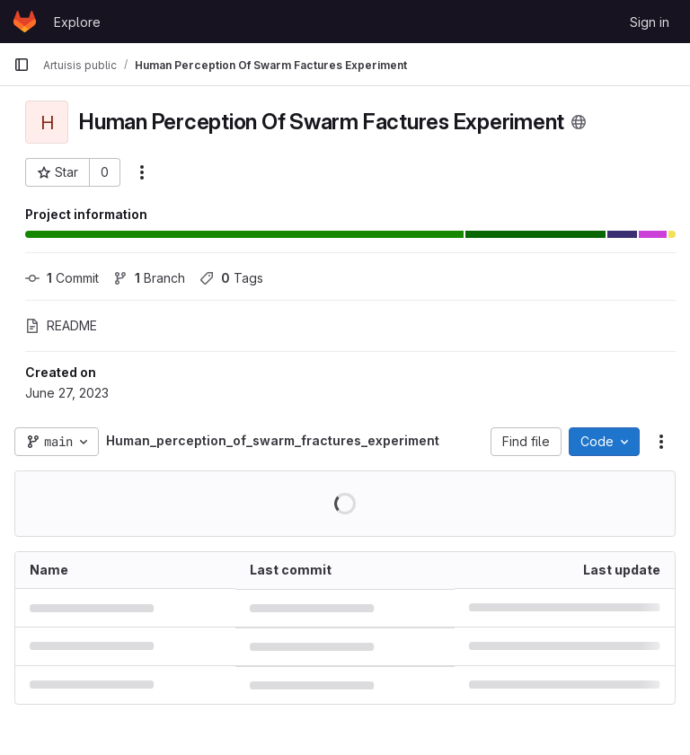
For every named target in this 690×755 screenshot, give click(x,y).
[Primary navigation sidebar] (21, 64)
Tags (231, 277)
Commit (62, 277)
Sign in (649, 22)
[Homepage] (25, 21)
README (61, 325)
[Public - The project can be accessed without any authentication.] (578, 122)
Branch (149, 277)
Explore (77, 22)
